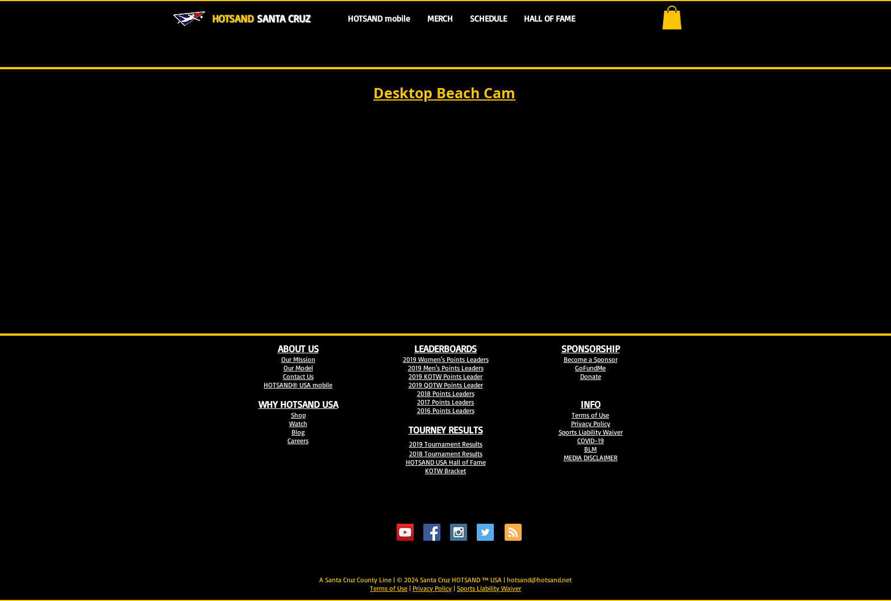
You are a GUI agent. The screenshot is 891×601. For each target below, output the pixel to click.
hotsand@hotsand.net (539, 579)
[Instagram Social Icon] (458, 532)
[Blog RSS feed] (513, 533)
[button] (672, 18)
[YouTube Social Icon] (405, 532)
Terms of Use (388, 588)
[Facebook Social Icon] (431, 532)
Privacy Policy (432, 588)
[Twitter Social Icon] (485, 532)
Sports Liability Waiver (489, 588)
